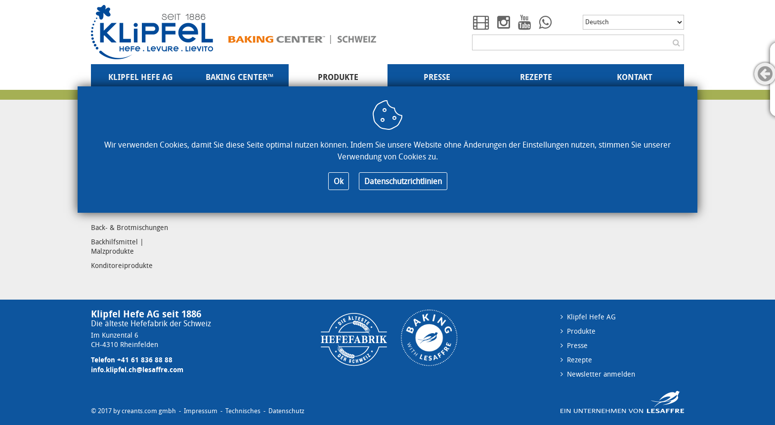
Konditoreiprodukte (122, 265)
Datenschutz (286, 411)
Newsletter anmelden (601, 374)
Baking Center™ (239, 77)
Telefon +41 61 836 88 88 (131, 359)
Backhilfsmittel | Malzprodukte (117, 246)
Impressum (200, 411)
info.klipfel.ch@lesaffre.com (137, 369)
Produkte (338, 77)
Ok (339, 181)
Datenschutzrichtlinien (403, 181)
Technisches (242, 411)
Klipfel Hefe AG (140, 77)
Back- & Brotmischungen (129, 227)
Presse (437, 77)
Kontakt (634, 77)
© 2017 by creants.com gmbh (133, 411)
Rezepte (536, 77)
